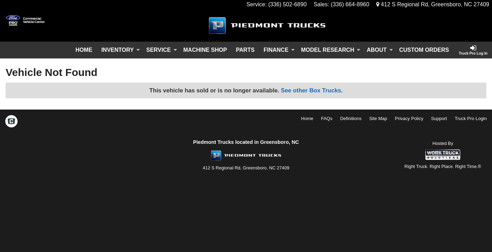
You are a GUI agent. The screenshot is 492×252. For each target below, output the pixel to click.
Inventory (120, 50)
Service (161, 50)
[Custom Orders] (424, 50)
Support (439, 118)
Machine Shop (205, 50)
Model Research (331, 50)
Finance (279, 50)
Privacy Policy (409, 118)
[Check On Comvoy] (11, 122)
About (380, 50)
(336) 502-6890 (287, 4)
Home (83, 50)
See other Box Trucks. (312, 90)
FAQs (327, 118)
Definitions (350, 118)
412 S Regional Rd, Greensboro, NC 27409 (432, 4)
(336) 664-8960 (350, 4)
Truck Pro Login (471, 118)
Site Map (378, 118)
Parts (245, 50)
